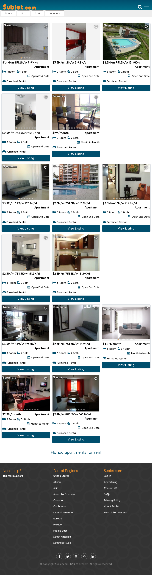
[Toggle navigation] (146, 7)
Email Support (13, 475)
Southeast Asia (62, 542)
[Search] (140, 7)
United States (61, 475)
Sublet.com (113, 470)
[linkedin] (93, 556)
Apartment (41, 66)
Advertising (110, 482)
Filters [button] (8, 13)
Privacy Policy (112, 500)
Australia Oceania (64, 494)
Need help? (12, 470)
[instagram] (76, 556)
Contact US (110, 488)
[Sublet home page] (19, 7)
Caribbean (59, 506)
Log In (107, 475)
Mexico (57, 524)
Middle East (60, 530)
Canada (58, 500)
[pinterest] (84, 556)
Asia (55, 488)
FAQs (107, 494)
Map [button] (23, 13)
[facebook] (59, 556)
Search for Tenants (115, 512)
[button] (54, 13)
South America (62, 536)
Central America (63, 512)
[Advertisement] (126, 116)
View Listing (26, 88)
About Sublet (111, 506)
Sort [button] (37, 13)
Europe (57, 518)
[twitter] (68, 556)
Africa (57, 482)
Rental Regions (65, 470)
